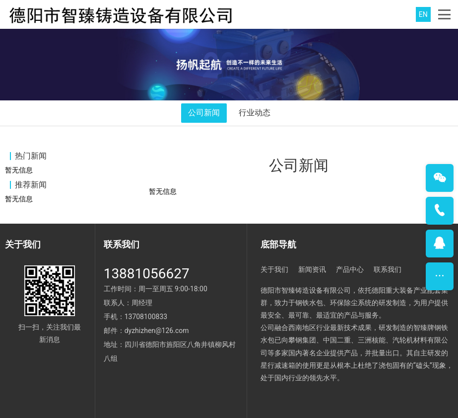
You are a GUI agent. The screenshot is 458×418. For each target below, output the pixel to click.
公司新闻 (204, 112)
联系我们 (387, 269)
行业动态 (254, 112)
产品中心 (350, 269)
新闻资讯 (312, 269)
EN (423, 14)
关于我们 (274, 269)
